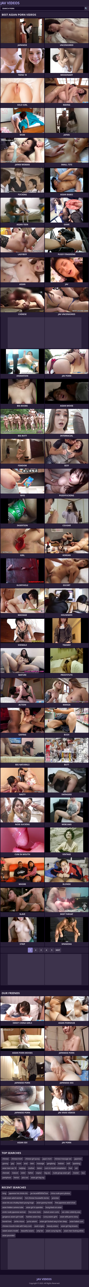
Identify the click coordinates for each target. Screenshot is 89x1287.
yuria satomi (32, 1221)
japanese (78, 1159)
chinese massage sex (63, 1159)
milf (68, 1163)
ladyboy (22, 1168)
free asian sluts (35, 1212)
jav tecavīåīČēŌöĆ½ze (39, 1193)
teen (32, 1163)
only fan (40, 1231)
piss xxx (25, 1177)
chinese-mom (16, 1159)
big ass (47, 1173)
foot (70, 1168)
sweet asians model (10, 1231)
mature (15, 1173)
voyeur (39, 1173)
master (76, 1173)
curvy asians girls (50, 1217)
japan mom (47, 1159)
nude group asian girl (61, 1173)
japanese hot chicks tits (18, 1193)
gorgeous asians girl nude (12, 1217)
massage (40, 1163)
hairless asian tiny (33, 1217)
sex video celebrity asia (71, 1212)
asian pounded (8, 1235)
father (30, 1173)
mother (31, 1168)
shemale (5, 1173)
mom (19, 1163)
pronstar (55, 1198)
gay (12, 1163)
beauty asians (52, 1226)
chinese (5, 1159)
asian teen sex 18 (9, 1168)
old (76, 1168)
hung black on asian (54, 1207)
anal (25, 1163)
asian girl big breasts (69, 1226)
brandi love (6, 1221)
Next (58, 950)
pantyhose (6, 1177)
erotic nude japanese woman (14, 1212)
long (4, 1193)
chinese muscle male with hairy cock (16, 1226)
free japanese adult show (65, 1202)
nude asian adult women (12, 1198)
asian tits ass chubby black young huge (18, 1202)
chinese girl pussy (32, 1159)
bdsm (39, 1168)
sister (23, 1173)
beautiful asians (27, 1231)
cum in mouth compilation (55, 1168)
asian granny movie (44, 1202)
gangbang (51, 1163)
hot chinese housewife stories (37, 1198)
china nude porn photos (60, 1193)
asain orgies (39, 1226)
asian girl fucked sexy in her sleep (53, 1221)
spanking (76, 1163)
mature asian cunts (51, 1212)
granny (5, 1163)
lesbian (61, 1163)
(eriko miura (19, 1221)
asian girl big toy (37, 1177)
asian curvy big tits (53, 1231)
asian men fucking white (74, 1231)
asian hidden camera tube (12, 1207)
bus (83, 1173)
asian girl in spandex (34, 1207)
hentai (16, 1177)
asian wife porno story (69, 1217)
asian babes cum (76, 1221)
